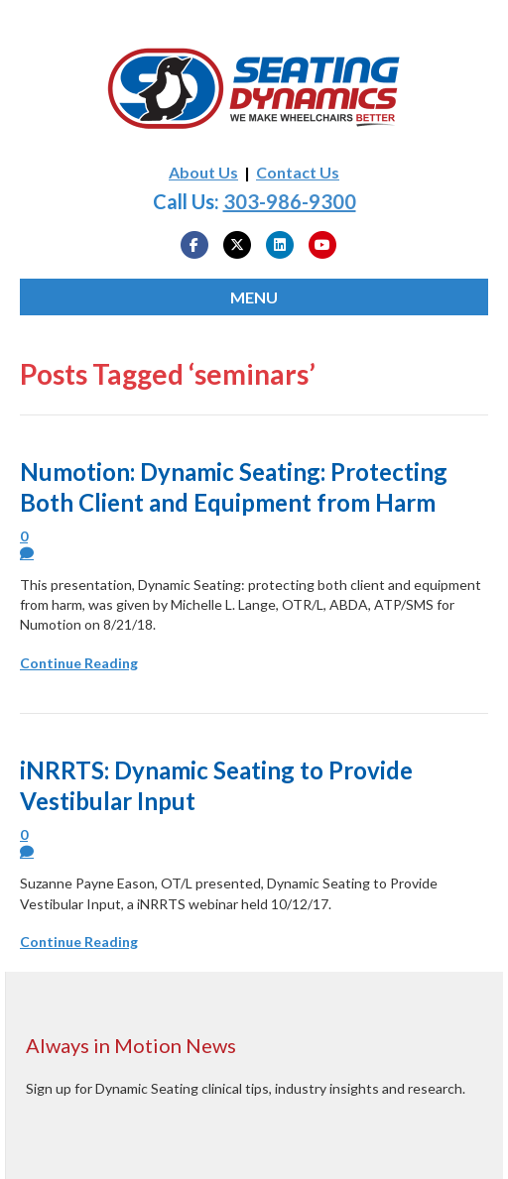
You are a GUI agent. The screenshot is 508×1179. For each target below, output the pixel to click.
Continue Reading (79, 662)
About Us (203, 172)
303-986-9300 (289, 201)
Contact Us (297, 172)
